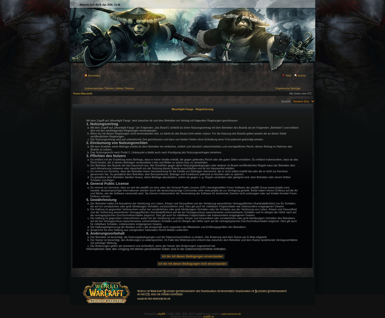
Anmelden (92, 75)
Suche (299, 75)
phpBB (161, 314)
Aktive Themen (125, 88)
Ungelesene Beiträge (288, 88)
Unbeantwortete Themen (99, 88)
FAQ (286, 75)
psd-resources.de (231, 314)
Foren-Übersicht (82, 93)
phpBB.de (208, 316)
